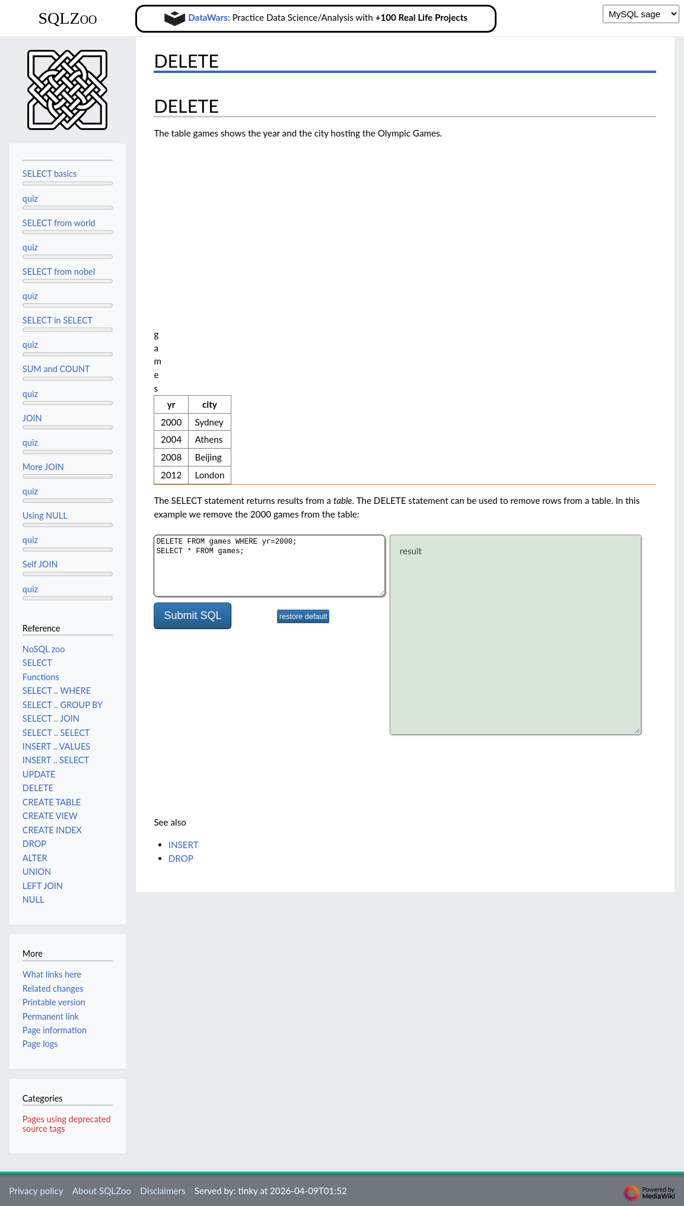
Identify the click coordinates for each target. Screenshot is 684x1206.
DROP (180, 625)
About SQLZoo (101, 1190)
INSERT (183, 612)
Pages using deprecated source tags (67, 1124)
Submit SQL (192, 383)
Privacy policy (36, 1190)
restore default (303, 384)
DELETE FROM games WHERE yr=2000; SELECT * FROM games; (269, 333)
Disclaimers (162, 1190)
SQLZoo (67, 18)
